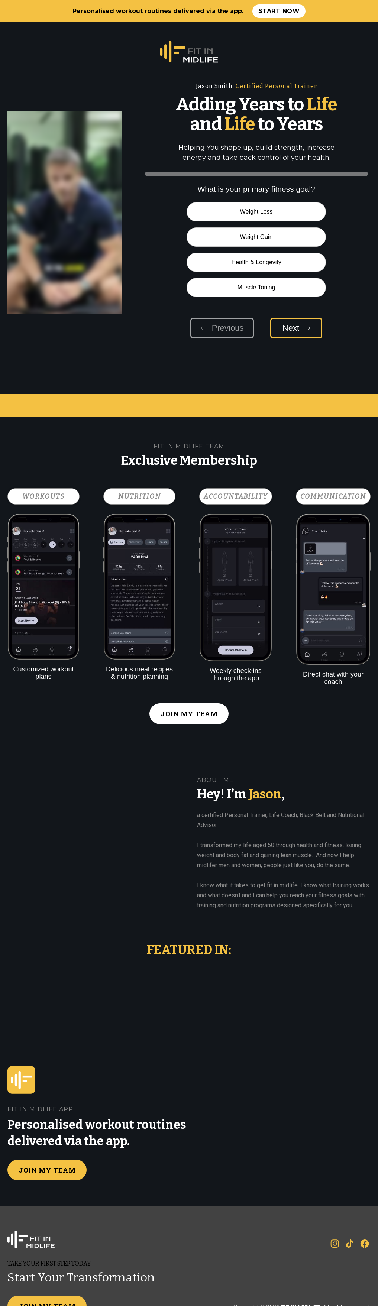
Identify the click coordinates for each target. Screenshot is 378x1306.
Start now (279, 10)
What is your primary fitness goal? (256, 189)
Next (296, 277)
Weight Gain (313, 211)
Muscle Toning (313, 237)
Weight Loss (200, 211)
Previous (222, 277)
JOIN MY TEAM (189, 663)
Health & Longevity (200, 237)
